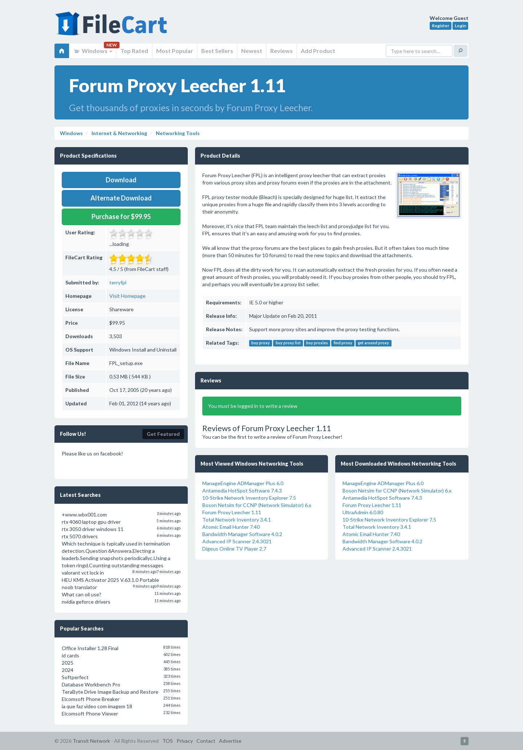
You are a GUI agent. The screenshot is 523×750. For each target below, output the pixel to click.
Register (440, 25)
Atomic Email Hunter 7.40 (231, 527)
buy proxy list (288, 343)
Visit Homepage (127, 296)
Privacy (185, 741)
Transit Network (91, 741)
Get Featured (163, 434)
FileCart (112, 27)
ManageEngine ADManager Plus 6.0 (242, 483)
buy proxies (317, 343)
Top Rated (134, 50)
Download (121, 180)
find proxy (343, 343)
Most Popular (174, 50)
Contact (205, 741)
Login (460, 25)
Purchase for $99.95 (121, 216)
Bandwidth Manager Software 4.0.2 (242, 534)
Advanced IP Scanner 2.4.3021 (237, 541)
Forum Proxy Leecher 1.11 (231, 512)
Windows (92, 50)
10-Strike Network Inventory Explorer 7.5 (249, 498)
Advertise (230, 741)
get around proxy (373, 343)
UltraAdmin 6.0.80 (362, 512)
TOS (167, 741)
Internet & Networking (118, 133)
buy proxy (260, 343)
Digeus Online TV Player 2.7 (234, 549)
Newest (251, 50)
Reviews (281, 50)
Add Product (318, 50)
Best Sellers (217, 50)
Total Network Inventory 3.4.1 (236, 519)
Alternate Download (121, 198)
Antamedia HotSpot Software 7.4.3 (242, 490)
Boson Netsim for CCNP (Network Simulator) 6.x (256, 505)
